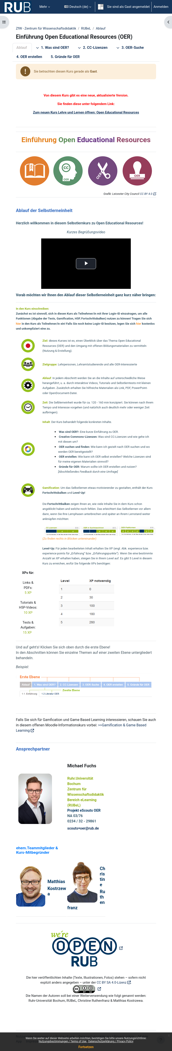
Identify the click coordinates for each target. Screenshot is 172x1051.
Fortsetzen (86, 1047)
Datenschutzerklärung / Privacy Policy (110, 1041)
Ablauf (100, 28)
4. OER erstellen (29, 57)
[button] (77, 7)
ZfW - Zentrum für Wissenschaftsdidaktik (46, 28)
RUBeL (86, 28)
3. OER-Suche (130, 47)
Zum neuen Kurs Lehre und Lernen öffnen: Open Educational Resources (86, 112)
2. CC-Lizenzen (93, 47)
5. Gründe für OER (65, 57)
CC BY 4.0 (146, 193)
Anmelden (160, 7)
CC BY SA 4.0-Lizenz (112, 982)
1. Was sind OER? (52, 47)
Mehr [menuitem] (43, 7)
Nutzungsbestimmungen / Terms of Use (63, 1041)
